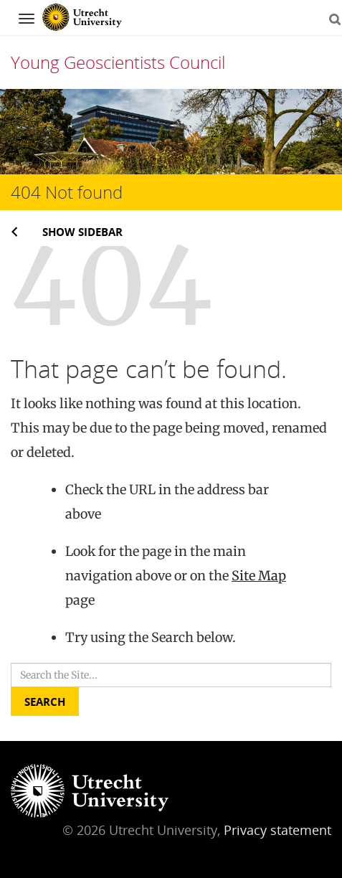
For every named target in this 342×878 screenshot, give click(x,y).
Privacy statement (277, 830)
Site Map (259, 575)
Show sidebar (82, 232)
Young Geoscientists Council (118, 62)
